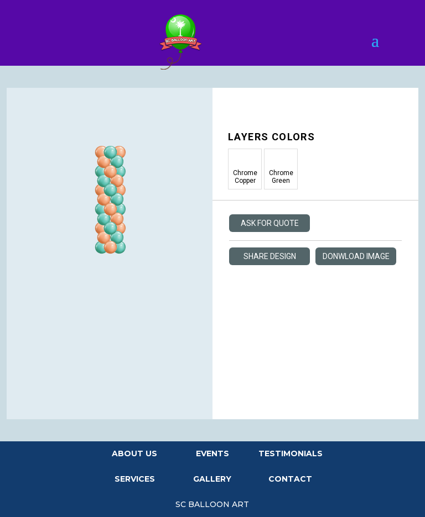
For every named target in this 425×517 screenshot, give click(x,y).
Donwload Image (356, 256)
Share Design (269, 256)
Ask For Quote (270, 223)
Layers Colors (271, 137)
